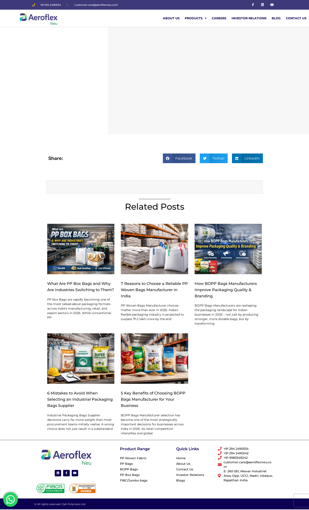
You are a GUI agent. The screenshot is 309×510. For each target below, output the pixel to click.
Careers (219, 18)
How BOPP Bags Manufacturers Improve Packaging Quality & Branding (226, 289)
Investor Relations (249, 18)
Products (196, 18)
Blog (276, 18)
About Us (171, 18)
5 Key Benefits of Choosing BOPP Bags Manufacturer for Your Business (153, 399)
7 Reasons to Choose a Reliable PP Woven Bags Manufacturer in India (154, 289)
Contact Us (296, 18)
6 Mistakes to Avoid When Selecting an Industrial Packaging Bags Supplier (80, 399)
